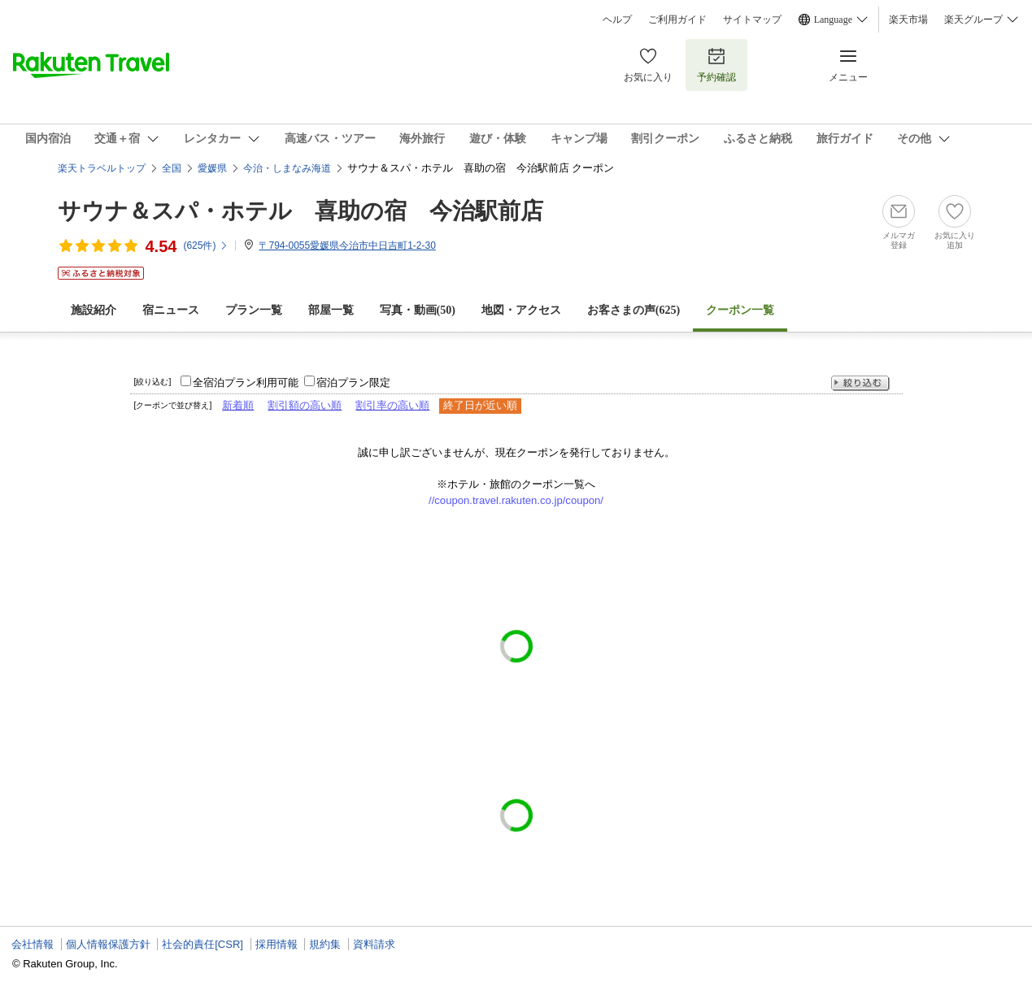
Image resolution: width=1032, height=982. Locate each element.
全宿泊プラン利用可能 (245, 382)
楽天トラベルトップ (102, 168)
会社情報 (32, 944)
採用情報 (276, 944)
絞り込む (860, 383)
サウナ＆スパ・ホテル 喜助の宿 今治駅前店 (300, 211)
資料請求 (374, 944)
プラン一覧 (253, 310)
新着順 (238, 405)
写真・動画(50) (417, 310)
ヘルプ (617, 19)
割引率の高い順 (392, 405)
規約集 (325, 944)
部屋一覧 (331, 310)
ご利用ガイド (677, 19)
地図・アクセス (521, 310)
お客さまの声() (633, 310)
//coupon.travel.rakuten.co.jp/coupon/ (516, 500)
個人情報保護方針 (108, 944)
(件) (206, 245)
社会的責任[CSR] (202, 944)
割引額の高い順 (305, 405)
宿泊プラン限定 (353, 382)
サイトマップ (752, 19)
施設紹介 (93, 310)
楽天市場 (908, 19)
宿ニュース (170, 310)
